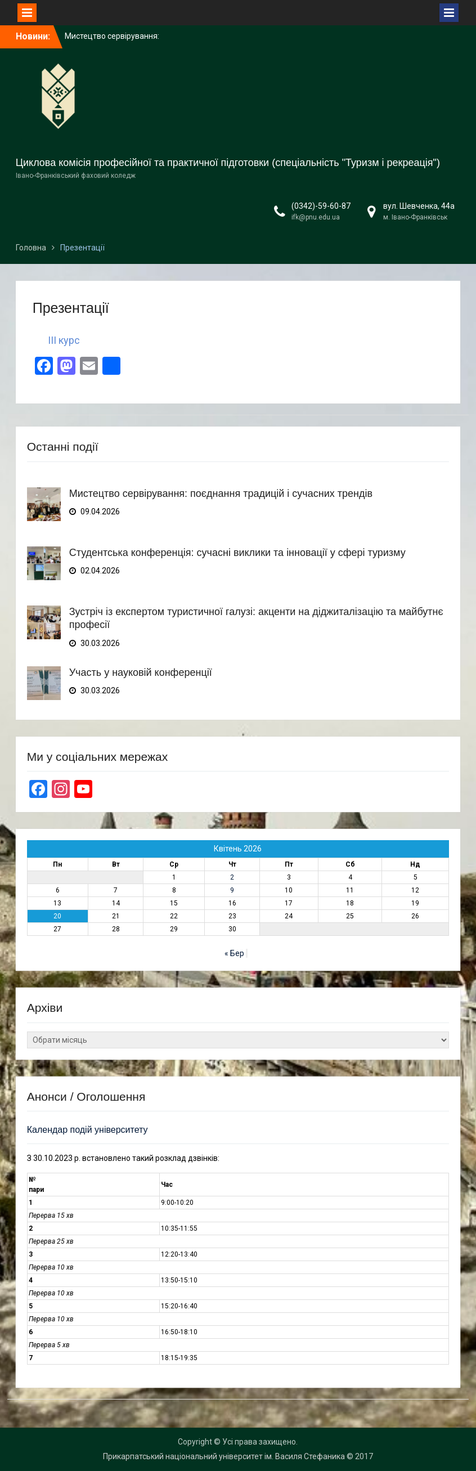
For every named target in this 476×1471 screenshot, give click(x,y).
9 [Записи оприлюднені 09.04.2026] (232, 890)
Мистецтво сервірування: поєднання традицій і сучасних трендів (220, 493)
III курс (64, 340)
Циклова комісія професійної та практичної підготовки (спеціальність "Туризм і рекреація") (228, 162)
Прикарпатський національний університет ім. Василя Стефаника (224, 1456)
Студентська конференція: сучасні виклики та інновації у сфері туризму (237, 552)
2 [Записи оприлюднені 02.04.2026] (232, 877)
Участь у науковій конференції (140, 672)
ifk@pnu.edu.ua (315, 217)
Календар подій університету (87, 1129)
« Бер (234, 953)
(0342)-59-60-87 (321, 205)
